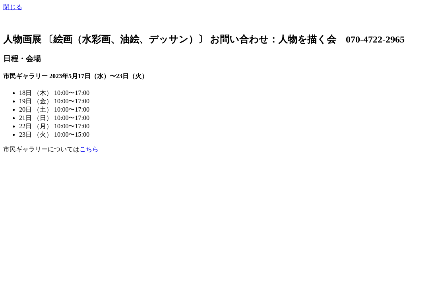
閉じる (12, 7)
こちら (89, 149)
